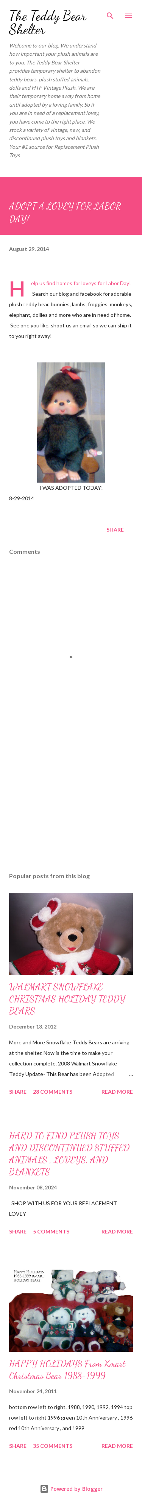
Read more (117, 1091)
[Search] (110, 13)
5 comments (51, 1231)
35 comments (52, 1446)
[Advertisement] (71, 801)
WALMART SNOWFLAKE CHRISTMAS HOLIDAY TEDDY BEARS (67, 998)
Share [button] (115, 529)
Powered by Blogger (71, 1488)
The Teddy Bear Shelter (47, 22)
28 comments (52, 1091)
